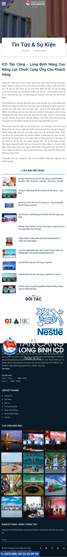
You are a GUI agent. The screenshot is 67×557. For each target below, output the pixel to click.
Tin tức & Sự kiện (39, 51)
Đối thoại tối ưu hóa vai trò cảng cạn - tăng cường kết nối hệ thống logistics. (40, 204)
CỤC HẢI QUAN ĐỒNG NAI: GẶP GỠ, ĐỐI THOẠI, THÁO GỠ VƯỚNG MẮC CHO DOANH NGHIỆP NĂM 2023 (40, 252)
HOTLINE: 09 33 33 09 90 (19, 554)
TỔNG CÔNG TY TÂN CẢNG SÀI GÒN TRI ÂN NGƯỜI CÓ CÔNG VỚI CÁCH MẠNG (39, 240)
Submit (62, 540)
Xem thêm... (6, 369)
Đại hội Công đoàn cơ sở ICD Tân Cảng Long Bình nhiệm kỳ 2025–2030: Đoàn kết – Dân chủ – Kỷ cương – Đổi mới (40, 180)
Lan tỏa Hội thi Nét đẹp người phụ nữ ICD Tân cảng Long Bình (41, 216)
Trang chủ (25, 51)
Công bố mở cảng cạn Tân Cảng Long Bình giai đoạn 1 (39, 274)
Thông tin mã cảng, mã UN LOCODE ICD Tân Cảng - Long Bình (40, 192)
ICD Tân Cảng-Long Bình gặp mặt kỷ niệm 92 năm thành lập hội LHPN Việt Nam (40, 287)
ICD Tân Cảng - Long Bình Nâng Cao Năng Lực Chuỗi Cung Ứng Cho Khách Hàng (33, 69)
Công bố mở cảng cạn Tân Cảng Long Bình (35, 263)
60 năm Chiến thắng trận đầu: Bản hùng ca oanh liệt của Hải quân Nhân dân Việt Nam (41, 228)
